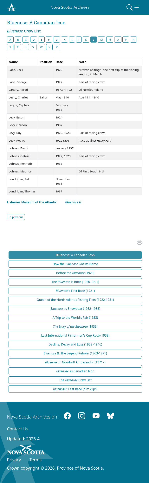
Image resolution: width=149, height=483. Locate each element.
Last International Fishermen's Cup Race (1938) (75, 335)
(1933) (75, 326)
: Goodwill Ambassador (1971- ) (75, 362)
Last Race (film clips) (75, 389)
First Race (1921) (75, 291)
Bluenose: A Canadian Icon (75, 255)
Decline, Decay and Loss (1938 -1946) (75, 344)
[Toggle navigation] (133, 7)
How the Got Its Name (75, 264)
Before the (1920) (75, 273)
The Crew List (75, 380)
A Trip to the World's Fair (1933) (75, 317)
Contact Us (17, 429)
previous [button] (16, 217)
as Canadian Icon (75, 371)
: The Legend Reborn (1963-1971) (75, 353)
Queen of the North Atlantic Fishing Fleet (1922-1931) (75, 300)
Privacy (14, 459)
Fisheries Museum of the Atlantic (32, 202)
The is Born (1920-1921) (75, 282)
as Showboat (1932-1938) (75, 308)
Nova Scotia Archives (69, 7)
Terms (35, 459)
